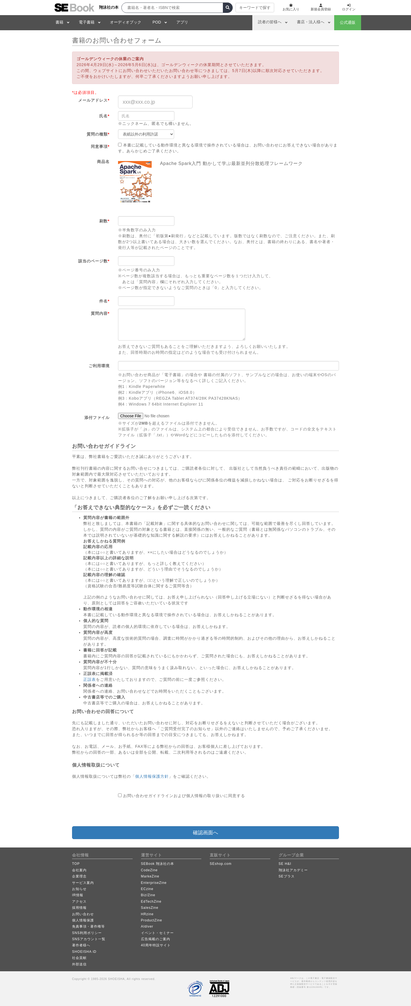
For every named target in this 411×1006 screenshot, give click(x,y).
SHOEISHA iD (84, 952)
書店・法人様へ (310, 22)
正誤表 (89, 679)
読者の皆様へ (269, 22)
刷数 (104, 221)
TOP (76, 864)
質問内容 (100, 313)
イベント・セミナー (157, 933)
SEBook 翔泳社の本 (157, 864)
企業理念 (79, 876)
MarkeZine (150, 876)
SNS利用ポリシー (87, 933)
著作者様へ (81, 945)
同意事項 (100, 146)
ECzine (147, 889)
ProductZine (151, 920)
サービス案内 (83, 883)
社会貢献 (79, 958)
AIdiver (147, 926)
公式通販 (347, 22)
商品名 (103, 161)
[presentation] (160, 812)
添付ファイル (97, 417)
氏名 (104, 116)
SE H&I (285, 864)
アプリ (182, 22)
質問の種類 (98, 134)
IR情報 (77, 895)
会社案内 (79, 870)
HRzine (147, 914)
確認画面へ (205, 832)
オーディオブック (125, 22)
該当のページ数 (93, 261)
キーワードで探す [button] (255, 7)
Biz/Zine (148, 895)
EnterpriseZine (154, 883)
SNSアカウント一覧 (88, 939)
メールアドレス (93, 100)
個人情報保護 (83, 920)
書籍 (59, 22)
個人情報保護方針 (152, 776)
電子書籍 (86, 22)
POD (157, 22)
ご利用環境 (99, 366)
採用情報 (79, 908)
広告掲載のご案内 (155, 939)
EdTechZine (151, 901)
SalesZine (149, 908)
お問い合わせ (83, 914)
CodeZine (149, 870)
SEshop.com (221, 864)
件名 (104, 301)
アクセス (79, 901)
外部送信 (79, 964)
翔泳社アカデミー (293, 870)
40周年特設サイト (156, 945)
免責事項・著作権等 (88, 926)
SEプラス (287, 876)
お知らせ (79, 889)
